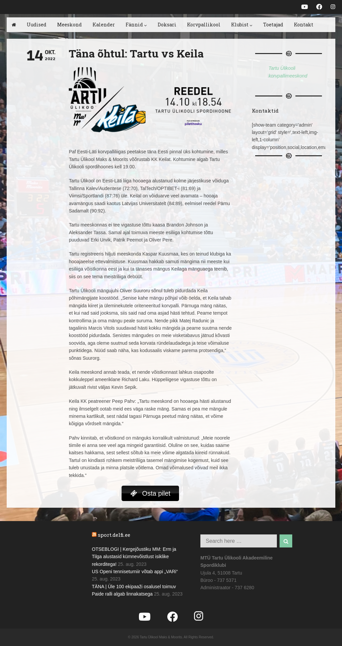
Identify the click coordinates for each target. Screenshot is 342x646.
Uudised (36, 24)
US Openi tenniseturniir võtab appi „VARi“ (135, 571)
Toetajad (273, 24)
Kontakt (303, 24)
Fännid (136, 24)
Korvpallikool (203, 24)
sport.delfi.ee (114, 534)
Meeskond (69, 24)
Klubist (241, 24)
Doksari (167, 24)
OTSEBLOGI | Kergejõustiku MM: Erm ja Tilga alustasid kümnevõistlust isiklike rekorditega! (134, 556)
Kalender (104, 24)
